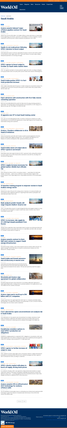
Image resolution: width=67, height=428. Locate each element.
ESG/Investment (15, 292)
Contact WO (63, 1)
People (7, 113)
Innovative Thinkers (9, 183)
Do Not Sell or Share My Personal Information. (56, 419)
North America (9, 292)
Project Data (50, 4)
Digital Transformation (10, 128)
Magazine (26, 4)
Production (16, 45)
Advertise (50, 1)
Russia (12, 218)
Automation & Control (10, 95)
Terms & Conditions (47, 417)
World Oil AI (22, 9)
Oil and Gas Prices (9, 45)
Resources (37, 4)
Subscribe (56, 1)
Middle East (3, 16)
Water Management (9, 382)
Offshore (2, 26)
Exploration (18, 256)
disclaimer (16, 420)
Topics (21, 4)
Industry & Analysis (14, 78)
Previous (19, 401)
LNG (11, 275)
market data (11, 416)
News (32, 4)
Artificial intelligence (20, 128)
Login (62, 8)
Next (24, 401)
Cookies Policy (55, 417)
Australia (7, 275)
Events (43, 4)
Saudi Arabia (7, 26)
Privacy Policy (63, 417)
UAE (14, 163)
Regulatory (13, 62)
